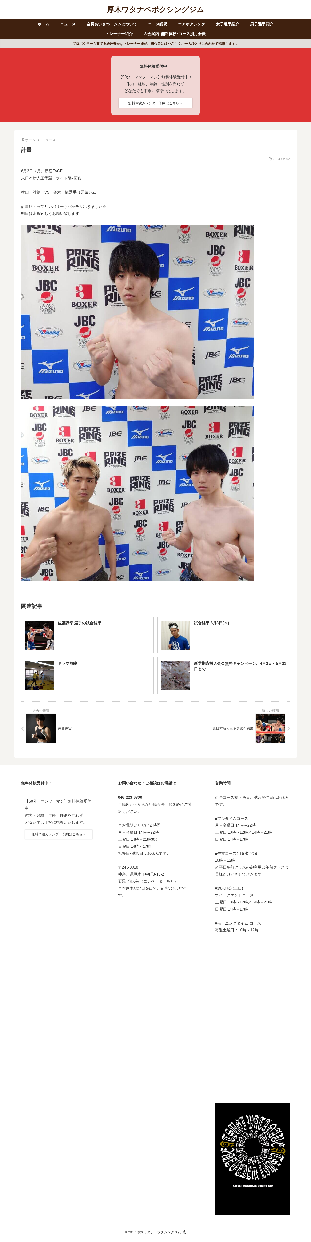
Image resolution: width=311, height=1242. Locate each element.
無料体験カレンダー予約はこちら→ (155, 103)
